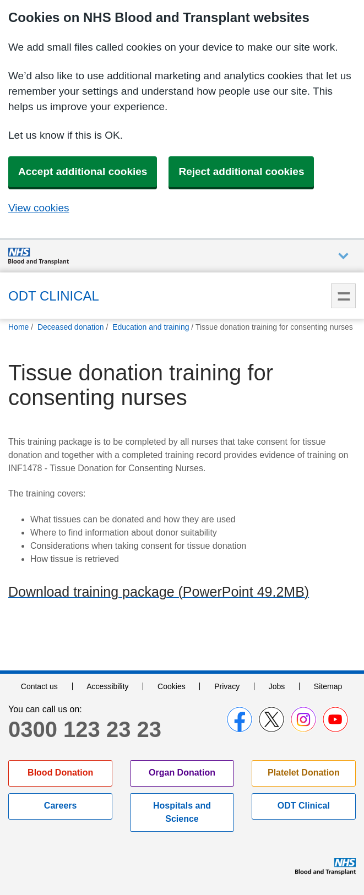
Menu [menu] (343, 295)
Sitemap (328, 686)
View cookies (38, 208)
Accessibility (107, 686)
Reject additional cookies (241, 171)
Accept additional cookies (82, 171)
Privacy (227, 686)
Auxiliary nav (343, 256)
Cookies (171, 686)
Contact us (39, 686)
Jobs (277, 686)
